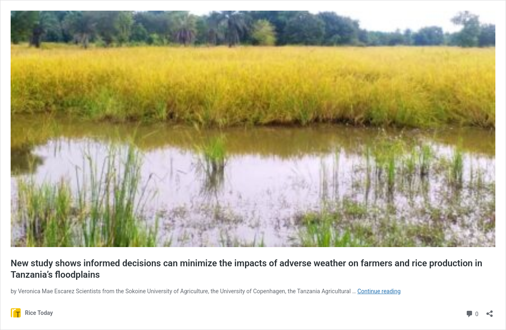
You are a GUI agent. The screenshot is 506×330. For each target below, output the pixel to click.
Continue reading (379, 291)
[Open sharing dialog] (489, 311)
